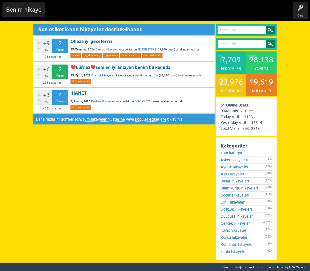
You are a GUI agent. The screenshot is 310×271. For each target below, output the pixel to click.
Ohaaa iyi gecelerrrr (91, 41)
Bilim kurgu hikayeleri (239, 188)
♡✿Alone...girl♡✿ (146, 75)
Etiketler (112, 13)
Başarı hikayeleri (235, 181)
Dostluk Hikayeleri (103, 75)
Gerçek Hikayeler (106, 49)
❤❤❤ (75, 55)
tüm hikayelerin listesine (104, 119)
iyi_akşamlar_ (92, 55)
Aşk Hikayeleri (233, 174)
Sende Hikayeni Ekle (178, 13)
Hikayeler (95, 13)
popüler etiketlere (150, 119)
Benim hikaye (23, 9)
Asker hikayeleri (234, 160)
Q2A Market (297, 267)
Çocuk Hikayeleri (235, 195)
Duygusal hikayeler (237, 216)
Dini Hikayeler (233, 202)
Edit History (76, 13)
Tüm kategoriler (234, 153)
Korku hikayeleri (234, 237)
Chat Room (55, 13)
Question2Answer (251, 267)
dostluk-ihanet (152, 55)
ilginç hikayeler (233, 230)
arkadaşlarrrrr (130, 55)
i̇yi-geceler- (111, 55)
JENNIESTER (146, 49)
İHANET (78, 93)
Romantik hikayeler (237, 244)
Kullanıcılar (151, 13)
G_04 (138, 101)
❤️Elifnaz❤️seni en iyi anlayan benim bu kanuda (120, 67)
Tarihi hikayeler (234, 251)
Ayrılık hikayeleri (235, 167)
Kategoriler (131, 13)
